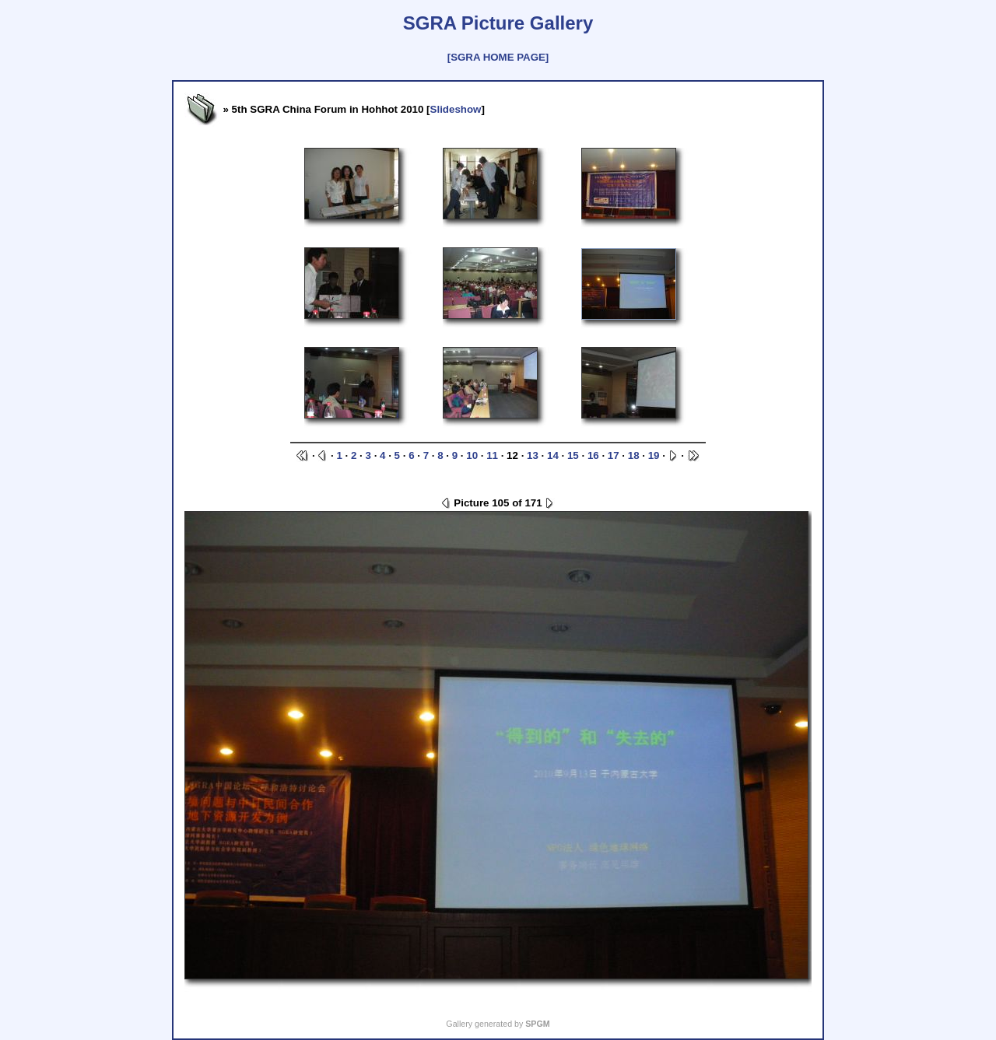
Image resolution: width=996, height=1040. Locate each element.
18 (634, 455)
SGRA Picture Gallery (498, 22)
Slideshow (456, 109)
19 (654, 455)
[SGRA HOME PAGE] (498, 57)
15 (573, 455)
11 (492, 455)
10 (472, 455)
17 (613, 455)
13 (532, 455)
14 (553, 455)
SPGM (537, 1023)
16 (593, 455)
